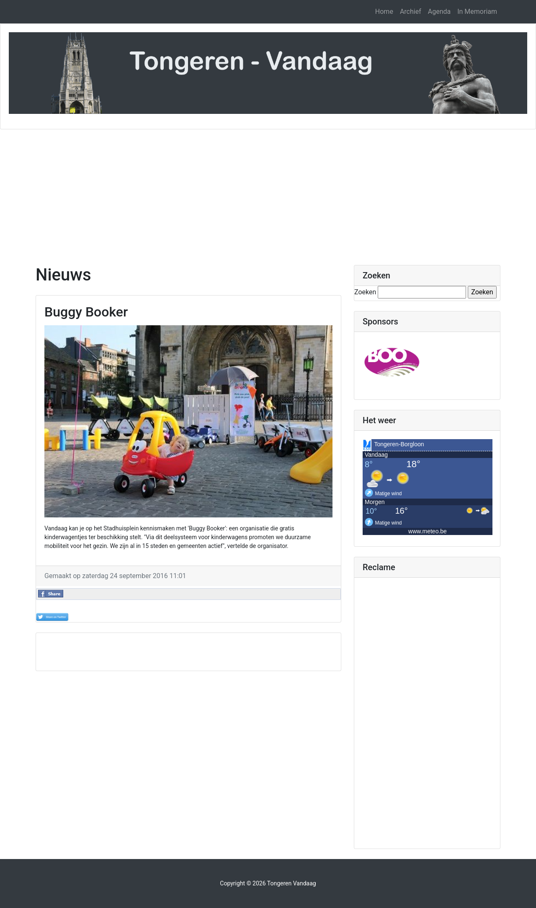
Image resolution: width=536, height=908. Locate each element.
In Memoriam (477, 11)
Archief (410, 11)
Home (384, 11)
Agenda (439, 11)
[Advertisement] (268, 192)
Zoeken (365, 292)
